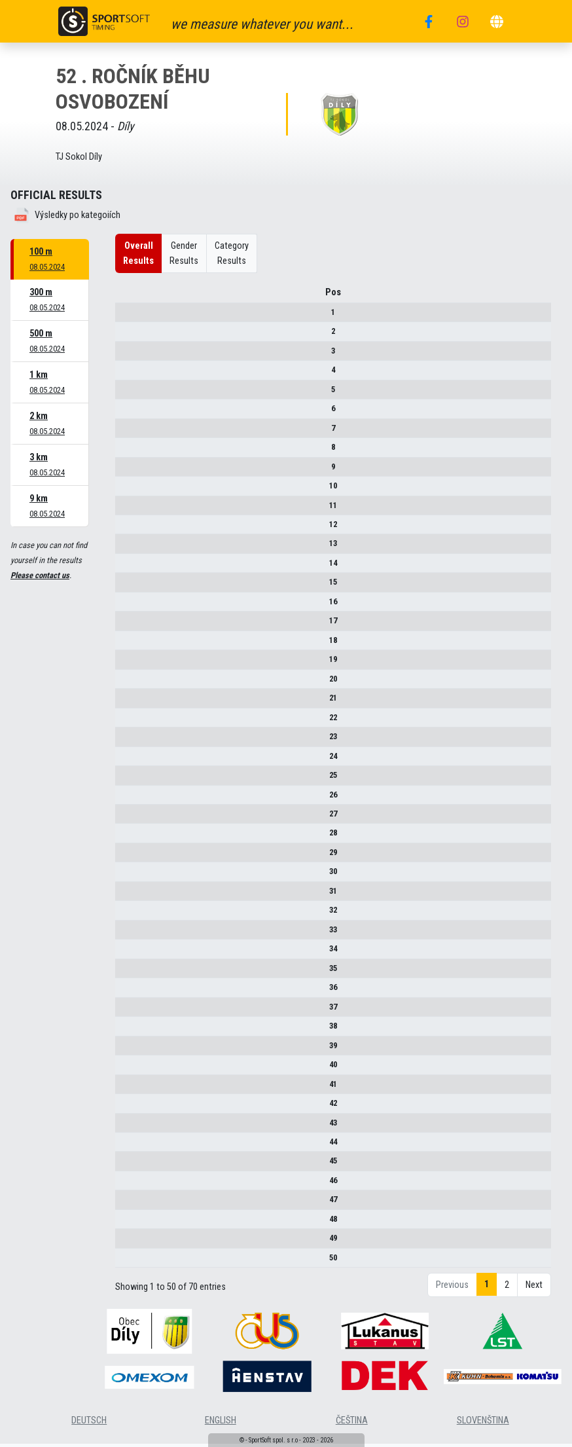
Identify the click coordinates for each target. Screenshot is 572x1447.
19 (126, 664)
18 (126, 645)
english (220, 1425)
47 (126, 1204)
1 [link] (486, 1288)
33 (126, 934)
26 (126, 799)
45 (126, 1166)
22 (126, 722)
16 (126, 606)
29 (126, 857)
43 (126, 1127)
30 (126, 876)
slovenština (483, 1425)
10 (126, 490)
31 (126, 895)
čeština (352, 1425)
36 (126, 992)
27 (126, 818)
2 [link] (507, 1289)
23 (126, 741)
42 (126, 1107)
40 (126, 1069)
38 (126, 1030)
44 (126, 1146)
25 (126, 779)
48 (126, 1223)
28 (126, 838)
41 (126, 1088)
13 (126, 548)
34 (126, 953)
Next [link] (534, 1289)
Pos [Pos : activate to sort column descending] (126, 296)
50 (126, 1262)
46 (126, 1185)
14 (126, 567)
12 (126, 529)
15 (126, 586)
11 (126, 510)
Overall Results (138, 253)
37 (126, 1011)
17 (126, 625)
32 (126, 914)
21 (126, 702)
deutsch (89, 1425)
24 (126, 760)
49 (126, 1242)
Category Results (232, 253)
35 (126, 973)
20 (126, 683)
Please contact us (39, 575)
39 (126, 1050)
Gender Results (184, 253)
